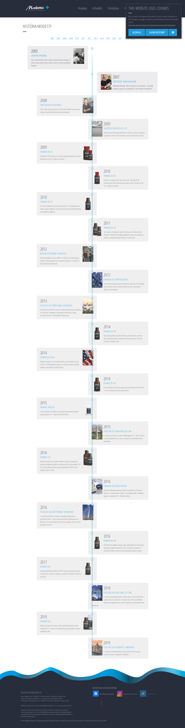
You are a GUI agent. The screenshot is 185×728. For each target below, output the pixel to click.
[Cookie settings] (173, 32)
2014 (102, 38)
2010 (77, 38)
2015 (108, 38)
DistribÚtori (113, 8)
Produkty (82, 8)
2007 (58, 38)
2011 (83, 38)
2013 (96, 38)
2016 (114, 38)
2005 (52, 38)
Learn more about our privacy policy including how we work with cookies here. (152, 25)
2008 (65, 38)
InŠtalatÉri (97, 8)
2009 (71, 38)
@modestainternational (104, 694)
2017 (120, 38)
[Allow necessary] (157, 32)
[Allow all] (136, 32)
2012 (89, 38)
